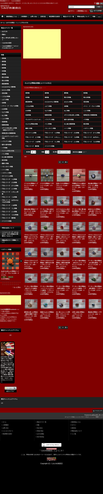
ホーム (4, 422)
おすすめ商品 (40, 433)
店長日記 (73, 428)
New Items (39, 428)
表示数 (28, 152)
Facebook (14, 309)
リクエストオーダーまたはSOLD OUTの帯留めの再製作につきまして (10, 234)
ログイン (72, 11)
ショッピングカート (8, 431)
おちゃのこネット (97, 415)
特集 (38, 425)
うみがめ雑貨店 (5, 309)
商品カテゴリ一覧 (41, 422)
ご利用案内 (6, 425)
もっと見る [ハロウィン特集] (17, 287)
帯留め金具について (8, 228)
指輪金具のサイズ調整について (10, 241)
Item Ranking (40, 436)
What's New (40, 431)
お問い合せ (6, 428)
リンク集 (73, 433)
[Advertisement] (10, 300)
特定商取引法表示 (7, 433)
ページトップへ (98, 410)
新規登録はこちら (82, 11)
